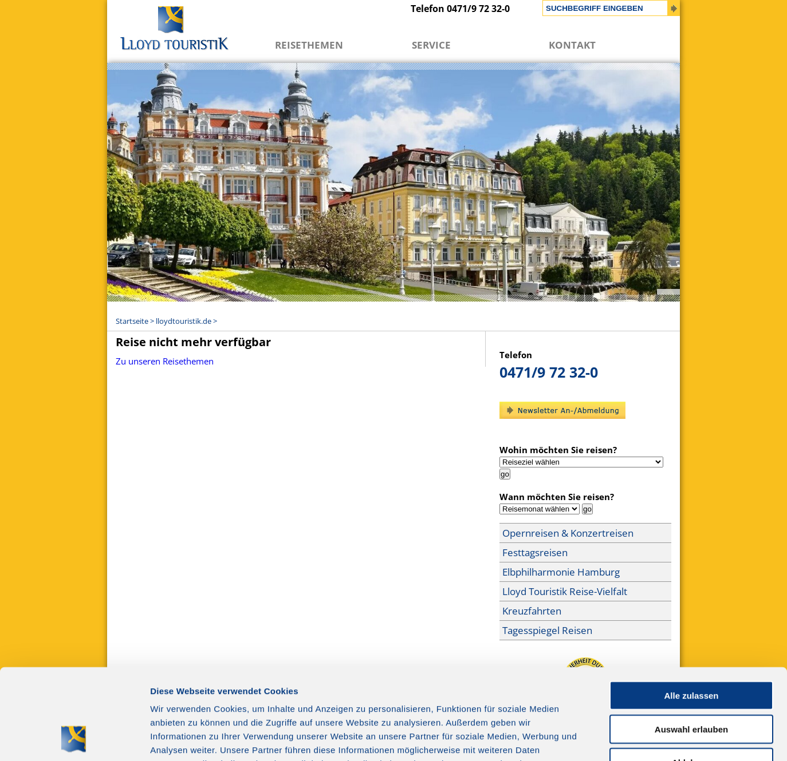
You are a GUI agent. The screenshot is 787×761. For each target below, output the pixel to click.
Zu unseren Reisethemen (165, 361)
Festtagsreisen (535, 552)
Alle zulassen (691, 610)
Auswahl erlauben (691, 644)
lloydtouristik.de (183, 321)
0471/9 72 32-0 (548, 372)
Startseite (132, 321)
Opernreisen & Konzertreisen (567, 533)
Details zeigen (609, 738)
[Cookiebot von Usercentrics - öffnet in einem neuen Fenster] (74, 738)
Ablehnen (691, 677)
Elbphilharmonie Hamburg (561, 571)
